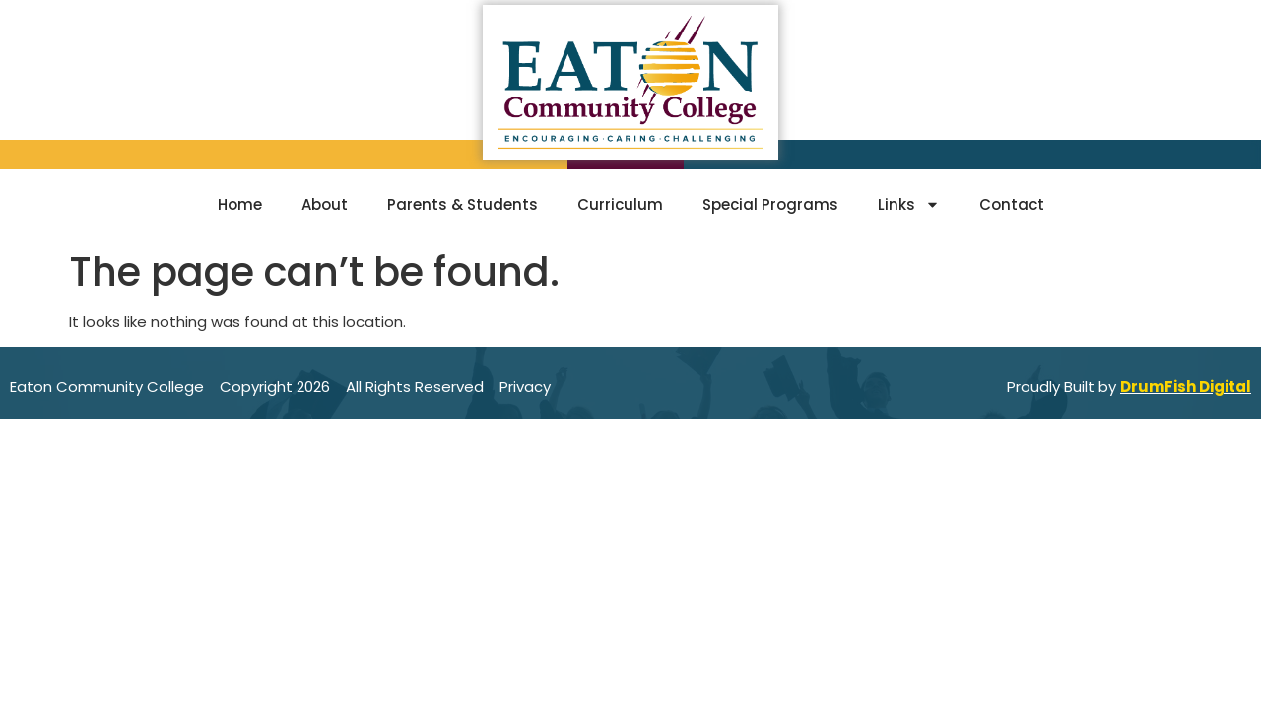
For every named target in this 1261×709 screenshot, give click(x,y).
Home (240, 204)
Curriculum (620, 204)
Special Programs (770, 204)
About (324, 204)
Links (909, 204)
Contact (1011, 204)
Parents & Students (462, 204)
